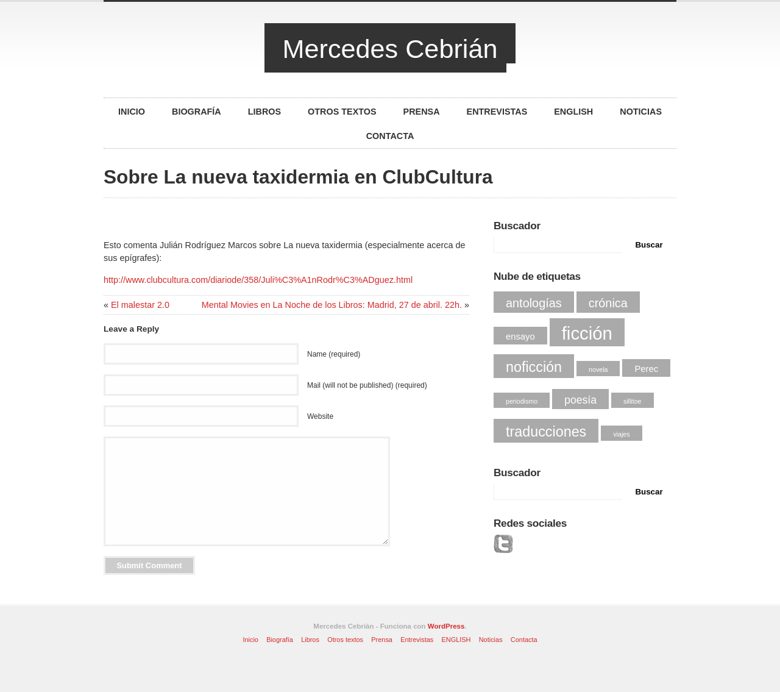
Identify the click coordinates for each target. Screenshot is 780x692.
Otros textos (342, 111)
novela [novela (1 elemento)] (598, 369)
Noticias (641, 111)
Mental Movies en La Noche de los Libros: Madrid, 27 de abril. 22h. (332, 305)
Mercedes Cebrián (390, 48)
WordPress (446, 626)
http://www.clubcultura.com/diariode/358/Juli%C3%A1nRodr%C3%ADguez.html (258, 280)
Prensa (421, 111)
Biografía (196, 111)
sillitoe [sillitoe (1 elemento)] (632, 401)
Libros (264, 111)
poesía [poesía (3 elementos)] (580, 400)
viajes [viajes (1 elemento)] (621, 434)
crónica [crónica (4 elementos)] (608, 303)
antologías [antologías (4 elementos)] (534, 303)
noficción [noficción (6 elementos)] (534, 367)
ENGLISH (573, 111)
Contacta (390, 136)
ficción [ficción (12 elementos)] (587, 333)
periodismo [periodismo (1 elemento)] (521, 401)
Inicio (131, 111)
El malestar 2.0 (140, 305)
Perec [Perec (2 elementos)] (646, 369)
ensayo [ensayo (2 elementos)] (520, 336)
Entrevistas (497, 111)
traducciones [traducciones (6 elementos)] (546, 432)
